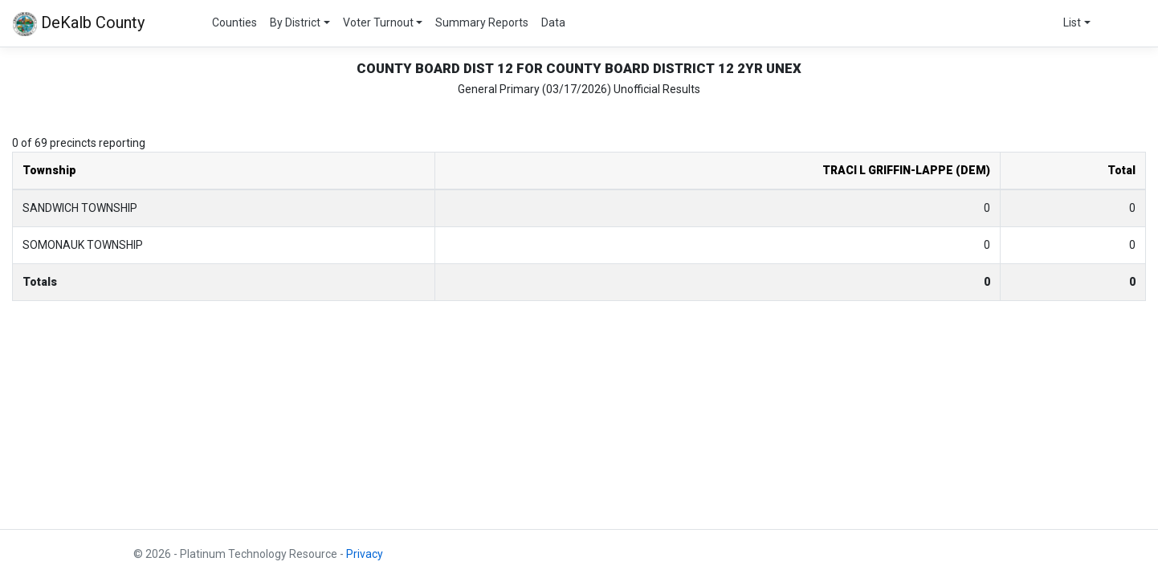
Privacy (364, 553)
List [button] (1072, 22)
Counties (234, 22)
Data (553, 22)
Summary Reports (481, 22)
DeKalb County (79, 24)
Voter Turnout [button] (378, 22)
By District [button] (295, 22)
